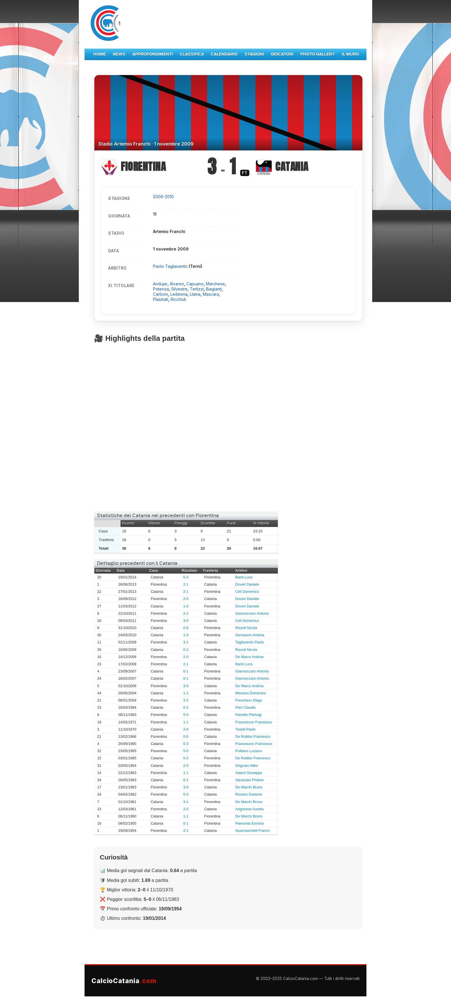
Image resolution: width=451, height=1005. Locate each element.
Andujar (160, 283)
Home (99, 54)
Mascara (211, 294)
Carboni (160, 294)
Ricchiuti (178, 299)
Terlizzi (197, 288)
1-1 (185, 693)
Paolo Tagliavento (171, 266)
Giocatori (282, 54)
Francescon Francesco (253, 722)
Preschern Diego (248, 700)
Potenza (161, 288)
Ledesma (179, 294)
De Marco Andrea (249, 657)
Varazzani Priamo (249, 780)
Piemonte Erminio (249, 823)
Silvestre (179, 288)
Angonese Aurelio (249, 809)
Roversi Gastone (248, 794)
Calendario (224, 54)
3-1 (185, 642)
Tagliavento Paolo (249, 642)
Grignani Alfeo (246, 766)
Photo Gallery (317, 54)
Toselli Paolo (245, 729)
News (119, 54)
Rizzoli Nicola (246, 628)
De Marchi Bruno (249, 787)
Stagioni (254, 54)
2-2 (185, 614)
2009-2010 (163, 196)
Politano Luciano (248, 751)
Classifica (192, 54)
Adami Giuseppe (248, 773)
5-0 (185, 715)
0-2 (185, 650)
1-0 (185, 606)
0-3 (185, 577)
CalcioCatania (123, 981)
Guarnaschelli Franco (252, 831)
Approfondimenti (152, 54)
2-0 (185, 599)
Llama (195, 294)
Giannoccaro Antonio (252, 614)
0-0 (185, 628)
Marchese (215, 283)
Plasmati (160, 299)
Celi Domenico (247, 592)
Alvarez (177, 283)
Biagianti (214, 288)
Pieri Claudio (245, 708)
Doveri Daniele (247, 584)
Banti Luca (244, 577)
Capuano (195, 283)
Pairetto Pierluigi (248, 715)
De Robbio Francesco (252, 737)
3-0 (185, 621)
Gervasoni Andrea (249, 635)
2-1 (185, 584)
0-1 (185, 671)
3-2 (185, 700)
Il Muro (350, 54)
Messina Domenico (250, 693)
